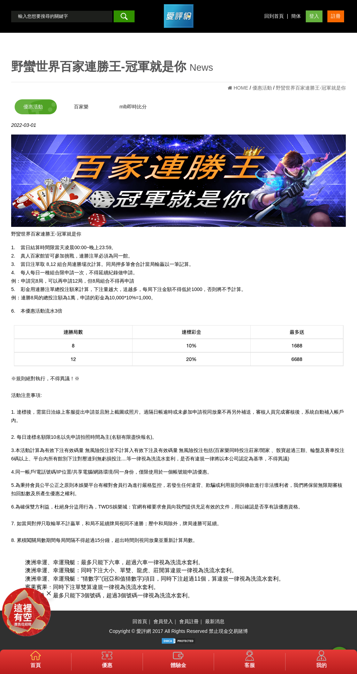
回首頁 (139, 621)
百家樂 (81, 106)
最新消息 (215, 621)
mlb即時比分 (133, 106)
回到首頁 (274, 16)
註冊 (336, 16)
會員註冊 (189, 621)
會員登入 (163, 621)
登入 (314, 16)
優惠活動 (33, 106)
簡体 (296, 16)
